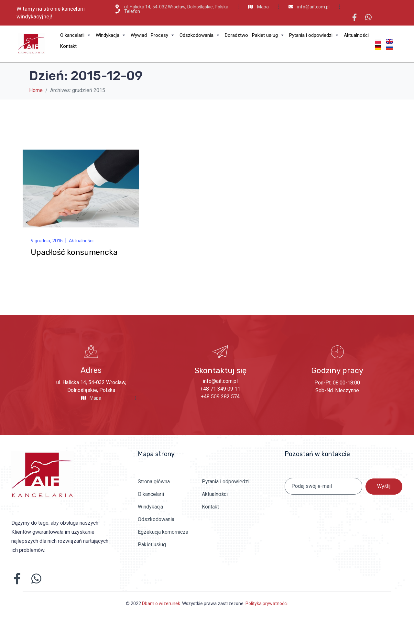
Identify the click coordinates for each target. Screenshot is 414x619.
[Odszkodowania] (200, 35)
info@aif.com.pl (220, 381)
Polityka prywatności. (267, 603)
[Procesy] (163, 35)
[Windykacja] (111, 35)
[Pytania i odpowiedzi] (314, 35)
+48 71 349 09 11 (220, 389)
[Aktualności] (356, 35)
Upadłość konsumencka (74, 252)
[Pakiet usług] (268, 35)
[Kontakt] (68, 46)
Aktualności (81, 241)
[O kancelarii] (76, 35)
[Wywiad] (139, 35)
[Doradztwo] (236, 35)
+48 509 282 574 (220, 396)
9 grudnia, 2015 (47, 241)
